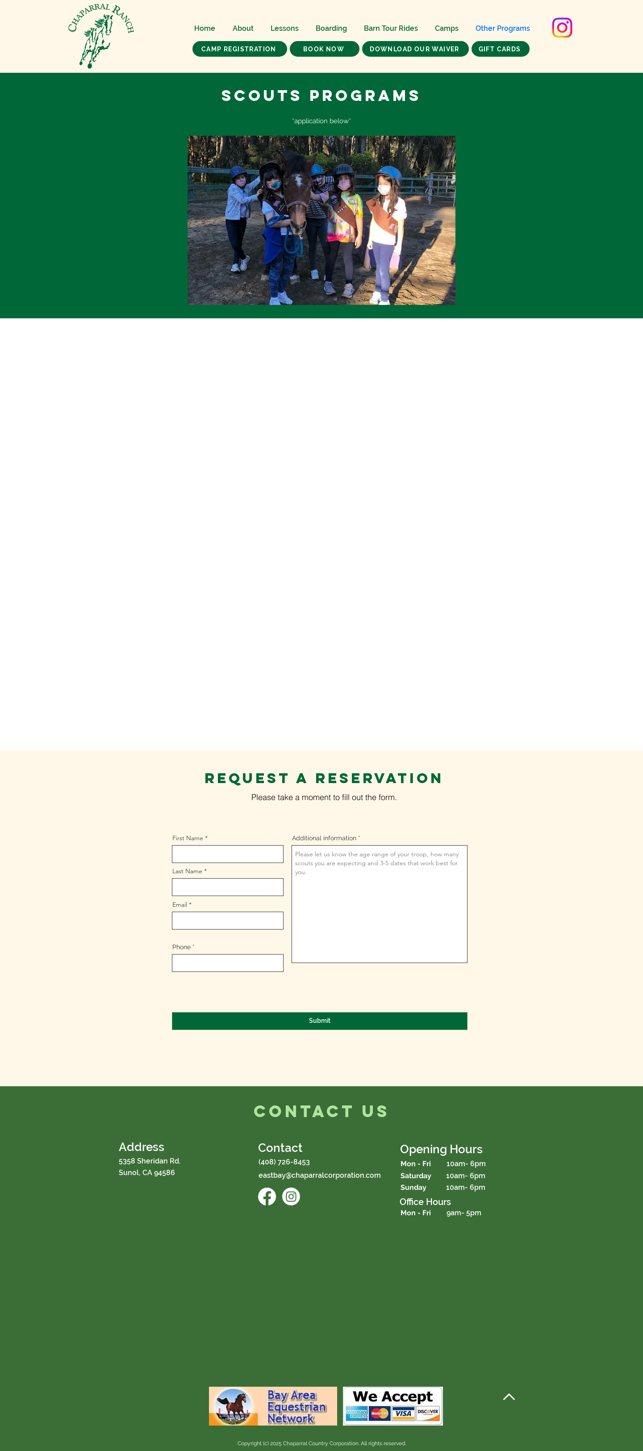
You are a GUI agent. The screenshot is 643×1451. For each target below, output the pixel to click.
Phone (181, 947)
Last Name (187, 871)
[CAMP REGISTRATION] (239, 49)
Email (179, 904)
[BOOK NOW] (324, 49)
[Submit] (320, 1021)
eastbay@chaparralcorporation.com (320, 1175)
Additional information (324, 838)
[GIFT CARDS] (501, 49)
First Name (187, 838)
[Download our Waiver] (415, 49)
